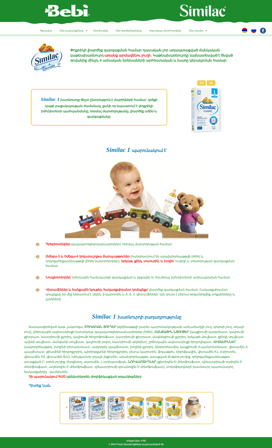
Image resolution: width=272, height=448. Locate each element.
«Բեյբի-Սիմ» (133, 441)
